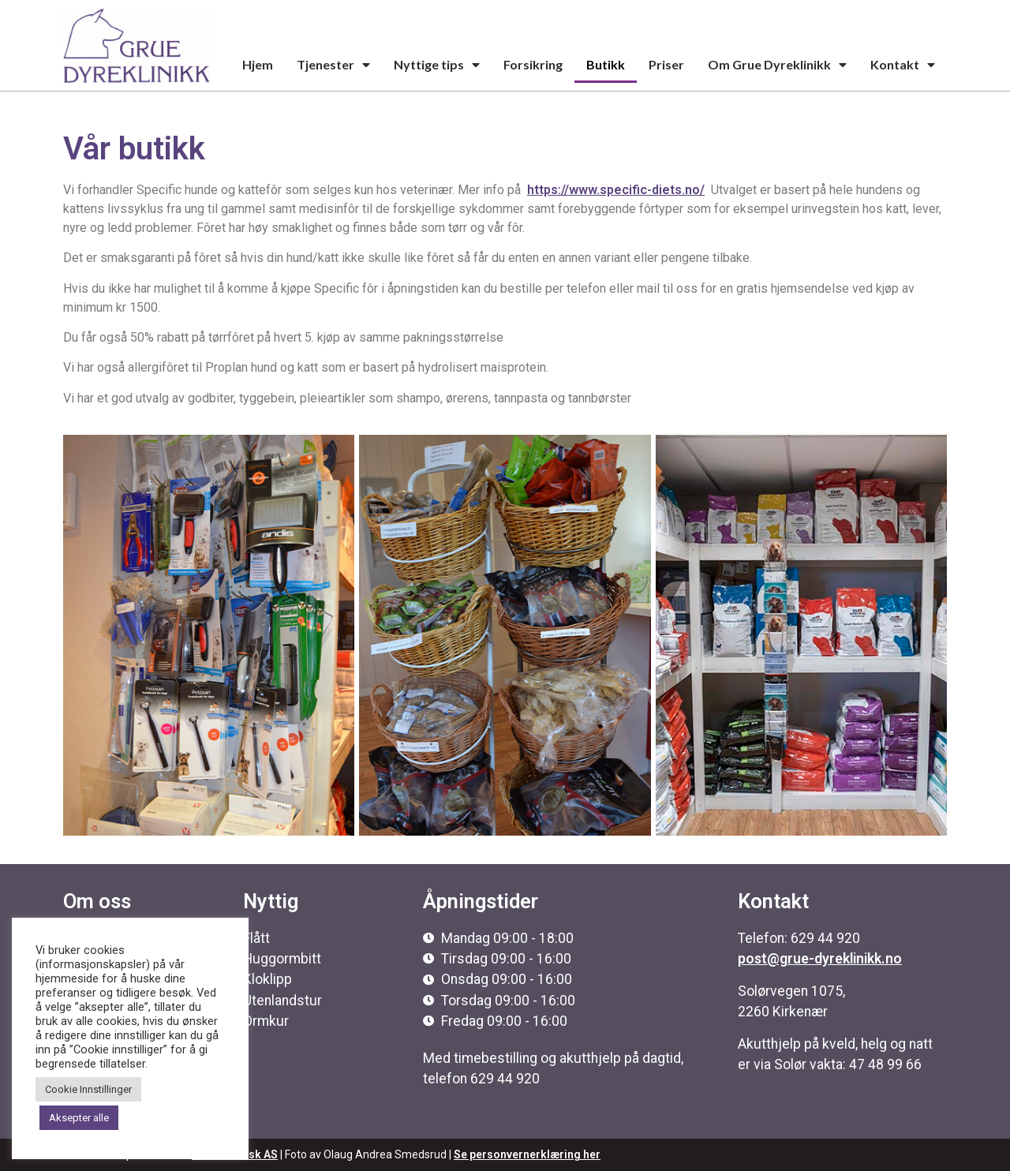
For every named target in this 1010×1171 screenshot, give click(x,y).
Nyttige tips (437, 65)
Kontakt (902, 65)
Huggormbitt (282, 959)
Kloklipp (267, 979)
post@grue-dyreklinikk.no (820, 959)
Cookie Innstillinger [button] (88, 1089)
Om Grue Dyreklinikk (777, 65)
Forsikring (533, 64)
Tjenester (333, 65)
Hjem (257, 64)
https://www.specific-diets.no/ (616, 189)
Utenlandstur (282, 1000)
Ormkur (266, 1021)
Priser (666, 64)
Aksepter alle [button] (79, 1118)
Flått (256, 938)
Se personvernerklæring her (527, 1154)
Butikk (605, 64)
